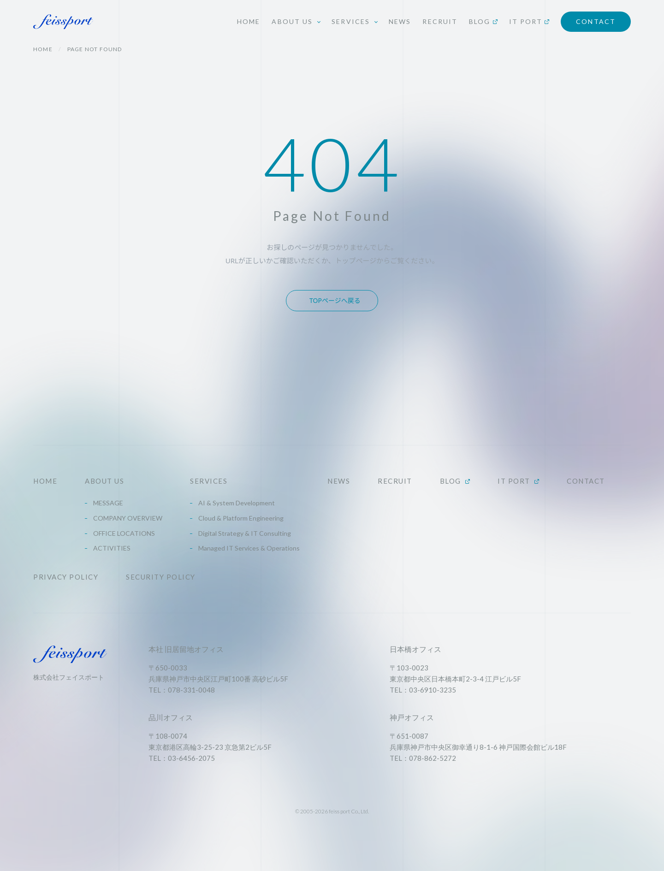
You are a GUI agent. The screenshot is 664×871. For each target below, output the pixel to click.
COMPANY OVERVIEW (127, 518)
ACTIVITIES (111, 548)
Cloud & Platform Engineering (241, 518)
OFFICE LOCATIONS (124, 533)
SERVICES (208, 481)
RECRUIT (439, 21)
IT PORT (529, 21)
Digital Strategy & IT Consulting (244, 533)
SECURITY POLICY (161, 577)
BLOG (483, 21)
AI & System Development (236, 503)
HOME (248, 21)
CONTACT (596, 21)
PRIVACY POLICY (65, 577)
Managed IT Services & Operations (249, 548)
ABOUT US (104, 481)
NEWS (400, 21)
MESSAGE (108, 503)
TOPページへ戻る (335, 300)
